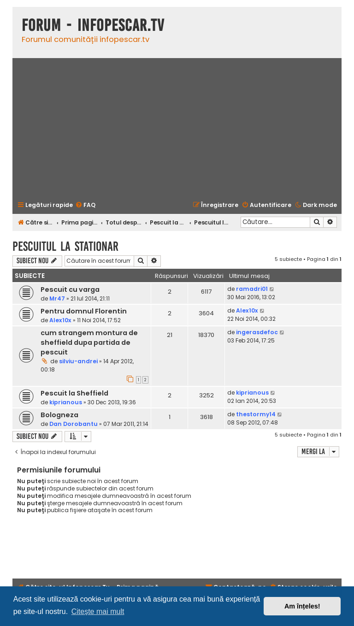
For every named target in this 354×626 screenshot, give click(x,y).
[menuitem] (85, 205)
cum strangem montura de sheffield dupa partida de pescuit (89, 342)
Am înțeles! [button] (302, 606)
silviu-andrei (78, 361)
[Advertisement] (177, 128)
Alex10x (60, 320)
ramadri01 (252, 289)
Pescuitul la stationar (65, 246)
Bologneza (59, 414)
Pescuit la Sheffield (74, 393)
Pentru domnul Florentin (84, 311)
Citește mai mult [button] (97, 611)
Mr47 (57, 298)
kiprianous (65, 402)
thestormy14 (256, 414)
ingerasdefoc (257, 332)
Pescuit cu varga (70, 289)
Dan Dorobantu (73, 424)
